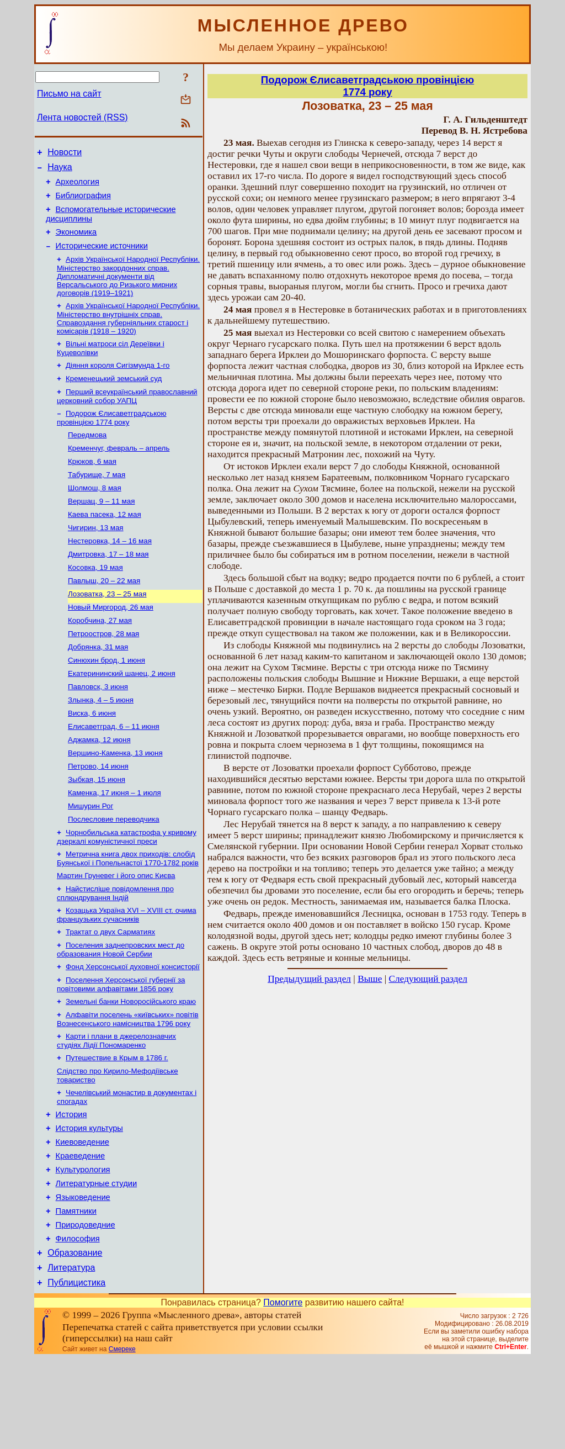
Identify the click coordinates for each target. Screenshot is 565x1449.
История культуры (89, 1200)
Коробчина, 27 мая (100, 656)
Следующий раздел (428, 979)
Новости (64, 153)
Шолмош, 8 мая (94, 513)
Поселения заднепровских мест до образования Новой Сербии (120, 1009)
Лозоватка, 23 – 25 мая (107, 627)
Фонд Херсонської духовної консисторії (133, 1028)
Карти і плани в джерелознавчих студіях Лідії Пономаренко (116, 1106)
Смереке (122, 1439)
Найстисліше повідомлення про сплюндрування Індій (115, 950)
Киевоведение (82, 1216)
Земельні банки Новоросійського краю (131, 1065)
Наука (59, 170)
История (71, 1185)
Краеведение (80, 1231)
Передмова (87, 455)
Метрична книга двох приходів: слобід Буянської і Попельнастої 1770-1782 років (128, 913)
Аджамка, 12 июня (99, 785)
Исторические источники (102, 257)
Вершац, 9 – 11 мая (101, 527)
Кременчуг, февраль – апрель (118, 470)
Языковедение (83, 1277)
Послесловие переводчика (113, 872)
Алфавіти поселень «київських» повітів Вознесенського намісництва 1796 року (128, 1083)
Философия (78, 1324)
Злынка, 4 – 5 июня (101, 742)
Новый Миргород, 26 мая (110, 642)
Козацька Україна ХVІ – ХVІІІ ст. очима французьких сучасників (126, 972)
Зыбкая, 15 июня (96, 828)
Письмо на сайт (69, 93)
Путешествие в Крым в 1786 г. (117, 1124)
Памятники (76, 1293)
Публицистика (76, 1373)
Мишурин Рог (90, 857)
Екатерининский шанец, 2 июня (121, 714)
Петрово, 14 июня (98, 814)
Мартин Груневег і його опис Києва (116, 931)
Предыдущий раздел (309, 979)
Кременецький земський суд (114, 396)
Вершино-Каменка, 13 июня (115, 800)
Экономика (76, 241)
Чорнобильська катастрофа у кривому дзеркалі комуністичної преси (126, 890)
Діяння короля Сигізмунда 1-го (118, 381)
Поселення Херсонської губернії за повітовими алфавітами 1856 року (121, 1046)
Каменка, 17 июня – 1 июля (114, 843)
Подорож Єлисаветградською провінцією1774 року (367, 86)
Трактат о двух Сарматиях (110, 991)
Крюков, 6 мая (92, 484)
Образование (74, 1340)
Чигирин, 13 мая (96, 556)
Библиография (83, 202)
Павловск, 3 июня (98, 728)
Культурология (83, 1246)
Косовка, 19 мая (95, 599)
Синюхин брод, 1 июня (106, 699)
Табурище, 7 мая (96, 498)
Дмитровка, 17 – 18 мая (108, 584)
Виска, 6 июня (92, 757)
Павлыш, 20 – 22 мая (104, 613)
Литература (71, 1356)
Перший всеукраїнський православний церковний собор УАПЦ (127, 414)
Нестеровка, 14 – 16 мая (110, 570)
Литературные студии (96, 1262)
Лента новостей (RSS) (82, 117)
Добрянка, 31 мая (98, 685)
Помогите (282, 1393)
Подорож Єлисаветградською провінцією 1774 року (112, 437)
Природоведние (85, 1308)
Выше (370, 979)
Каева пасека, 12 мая (104, 541)
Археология (77, 186)
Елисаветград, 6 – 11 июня (113, 771)
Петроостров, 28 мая (103, 671)
